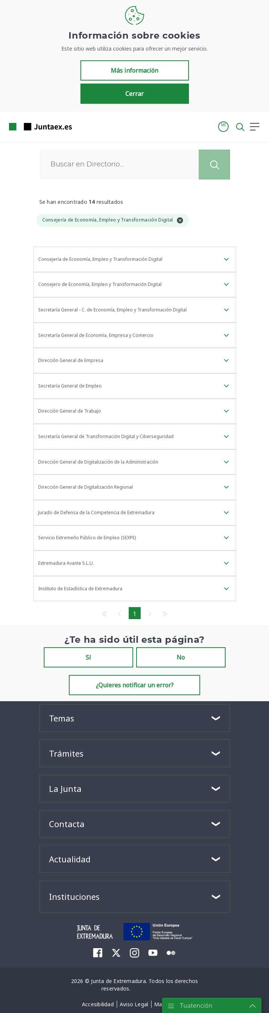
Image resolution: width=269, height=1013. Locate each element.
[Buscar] (119, 165)
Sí (88, 657)
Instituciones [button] (74, 896)
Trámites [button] (66, 753)
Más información (134, 70)
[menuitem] (98, 952)
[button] (223, 126)
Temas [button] (61, 718)
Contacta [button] (67, 823)
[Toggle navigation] (82, 126)
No (181, 657)
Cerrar (134, 94)
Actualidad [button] (70, 859)
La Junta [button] (65, 788)
